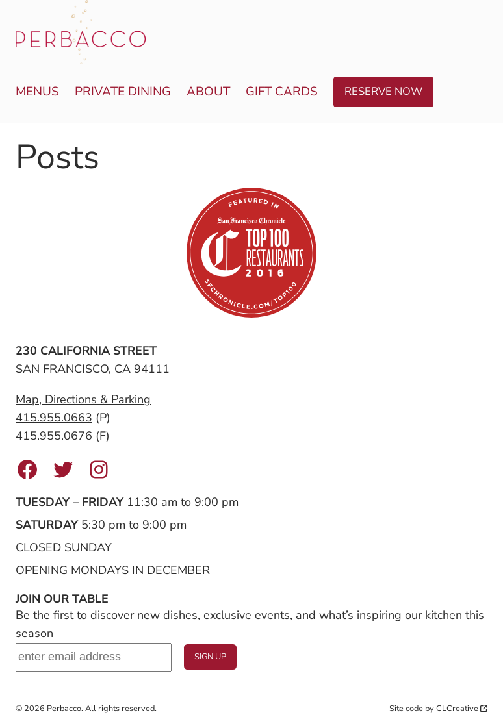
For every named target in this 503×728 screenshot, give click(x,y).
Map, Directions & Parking (83, 399)
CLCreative (461, 708)
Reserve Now (383, 91)
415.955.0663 (54, 417)
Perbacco (64, 708)
